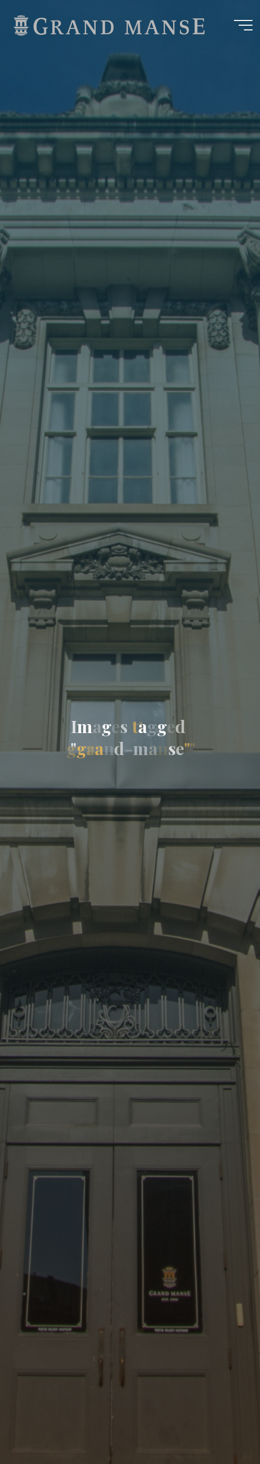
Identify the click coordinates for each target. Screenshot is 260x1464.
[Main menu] (243, 25)
